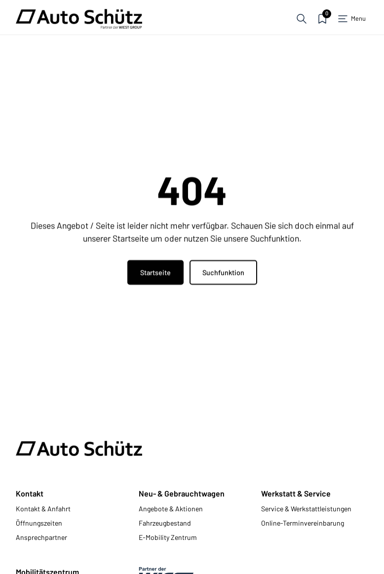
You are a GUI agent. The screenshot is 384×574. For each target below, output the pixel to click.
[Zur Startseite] (79, 19)
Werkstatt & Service (296, 493)
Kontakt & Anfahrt (43, 508)
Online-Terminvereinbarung (302, 523)
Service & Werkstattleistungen (306, 508)
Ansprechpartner (41, 537)
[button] (301, 18)
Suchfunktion (223, 272)
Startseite (155, 272)
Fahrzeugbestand (165, 523)
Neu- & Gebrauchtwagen (182, 493)
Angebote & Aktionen (171, 508)
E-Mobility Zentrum (168, 537)
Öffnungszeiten (39, 523)
